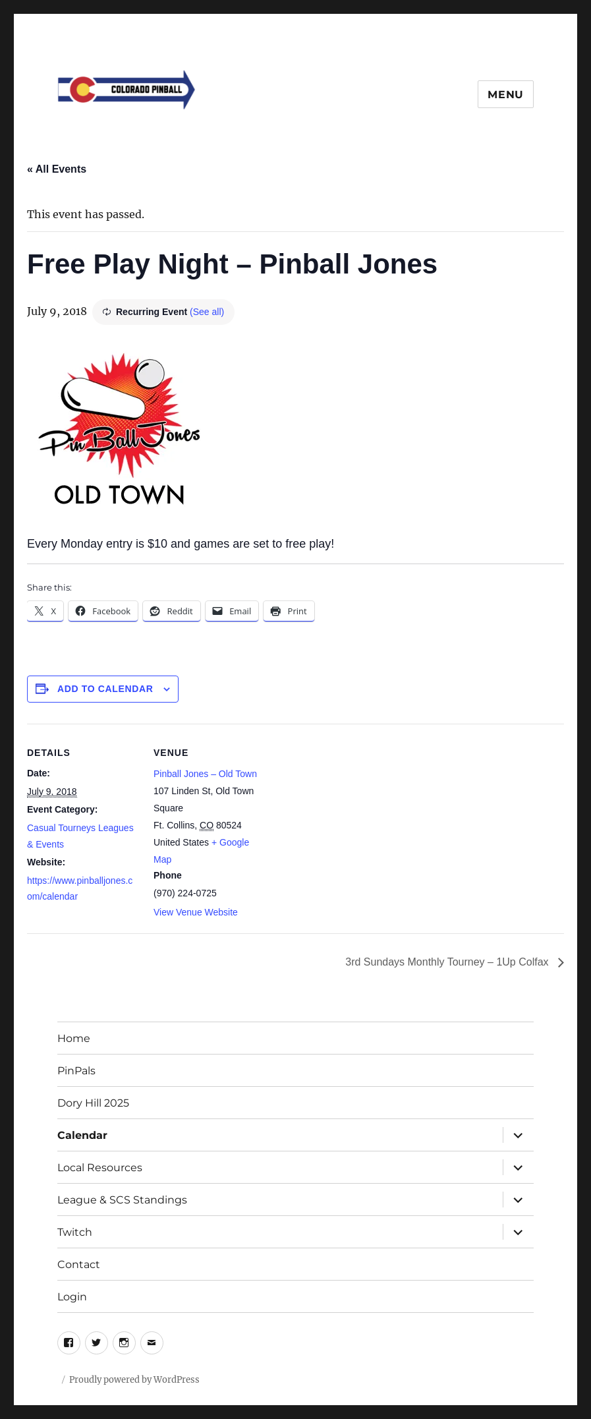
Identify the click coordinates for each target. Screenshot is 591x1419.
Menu (506, 94)
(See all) (207, 311)
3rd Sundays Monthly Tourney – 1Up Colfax (448, 962)
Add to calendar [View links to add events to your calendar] (105, 688)
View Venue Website (196, 912)
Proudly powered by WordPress (134, 1379)
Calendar (82, 1135)
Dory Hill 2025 (93, 1103)
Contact (78, 1264)
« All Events (56, 169)
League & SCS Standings (122, 1200)
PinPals (76, 1070)
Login (72, 1296)
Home (73, 1038)
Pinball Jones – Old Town (205, 773)
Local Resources (99, 1167)
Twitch (74, 1232)
